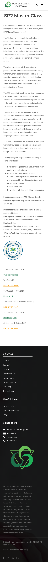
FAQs (5, 415)
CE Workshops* (10, 382)
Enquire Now (11, 433)
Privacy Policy (9, 406)
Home (6, 361)
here (11, 204)
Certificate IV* (9, 374)
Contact (6, 365)
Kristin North (8, 296)
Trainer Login (8, 391)
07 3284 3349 (12, 441)
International (8, 378)
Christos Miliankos (10, 275)
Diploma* (7, 369)
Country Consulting (20, 550)
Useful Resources (11, 410)
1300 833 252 (12, 437)
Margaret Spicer (10, 318)
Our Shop (7, 387)
